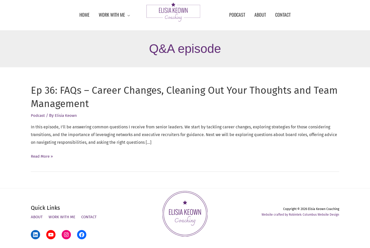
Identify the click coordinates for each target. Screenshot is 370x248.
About (37, 217)
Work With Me (63, 217)
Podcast (38, 115)
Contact (91, 217)
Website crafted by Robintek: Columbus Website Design (300, 214)
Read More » (42, 156)
